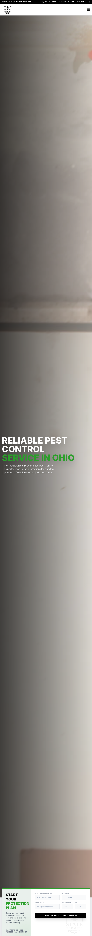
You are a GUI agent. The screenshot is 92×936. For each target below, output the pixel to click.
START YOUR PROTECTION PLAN (61, 915)
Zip (76, 902)
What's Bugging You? (43, 893)
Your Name (66, 893)
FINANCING (81, 2)
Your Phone (66, 902)
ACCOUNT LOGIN (66, 2)
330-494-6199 (49, 2)
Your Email (39, 902)
